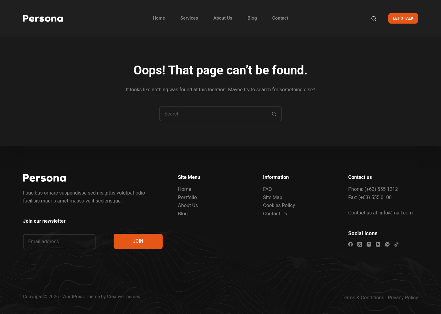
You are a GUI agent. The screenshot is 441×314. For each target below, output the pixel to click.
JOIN (138, 241)
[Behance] (387, 244)
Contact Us (275, 214)
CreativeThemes (123, 296)
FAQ (267, 189)
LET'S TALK (403, 18)
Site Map (272, 197)
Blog (252, 18)
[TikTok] (396, 244)
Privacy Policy (403, 298)
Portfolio (187, 197)
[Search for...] (212, 113)
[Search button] (274, 113)
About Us (222, 18)
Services (189, 18)
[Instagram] (369, 244)
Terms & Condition (361, 298)
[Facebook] (350, 244)
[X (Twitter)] (359, 244)
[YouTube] (378, 244)
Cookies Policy (279, 205)
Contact (280, 18)
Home (159, 18)
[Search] (373, 18)
